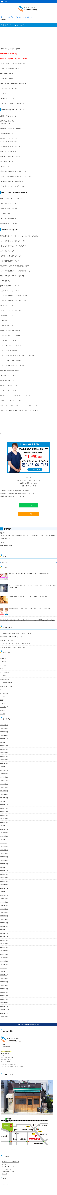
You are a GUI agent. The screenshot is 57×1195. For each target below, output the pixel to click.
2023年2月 (3, 822)
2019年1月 (3, 884)
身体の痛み (3, 707)
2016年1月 (3, 1002)
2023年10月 (3, 804)
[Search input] (27, 562)
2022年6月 (3, 836)
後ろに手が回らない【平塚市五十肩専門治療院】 (13, 647)
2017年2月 (3, 961)
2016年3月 (3, 995)
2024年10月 (3, 770)
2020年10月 (3, 843)
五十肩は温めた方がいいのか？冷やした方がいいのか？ (15, 643)
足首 (1, 703)
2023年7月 (3, 811)
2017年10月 (3, 936)
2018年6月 (3, 909)
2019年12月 (3, 867)
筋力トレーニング (5, 686)
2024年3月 (3, 791)
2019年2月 (3, 881)
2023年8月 (3, 808)
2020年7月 (3, 850)
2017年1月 (3, 964)
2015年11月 (3, 1009)
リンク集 (4, 1174)
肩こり (2, 696)
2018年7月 (3, 905)
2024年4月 (3, 787)
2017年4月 (3, 954)
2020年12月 (3, 839)
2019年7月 (3, 874)
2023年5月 (3, 818)
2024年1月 (3, 798)
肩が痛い (2, 693)
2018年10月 (3, 895)
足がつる (2, 665)
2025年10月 (3, 742)
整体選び (2, 658)
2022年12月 (3, 825)
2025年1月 (3, 763)
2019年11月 (3, 870)
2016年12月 (3, 968)
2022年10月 (3, 829)
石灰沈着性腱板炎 (5, 682)
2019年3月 (3, 877)
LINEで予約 (28, 505)
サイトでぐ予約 (28, 514)
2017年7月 (3, 947)
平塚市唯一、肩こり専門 (6, 640)
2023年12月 (3, 801)
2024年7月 (3, 777)
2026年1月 (3, 735)
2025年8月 (3, 745)
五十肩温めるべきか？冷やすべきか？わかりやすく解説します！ (17, 633)
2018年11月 (3, 891)
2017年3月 (3, 957)
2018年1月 (3, 926)
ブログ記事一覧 (6, 1169)
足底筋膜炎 (3, 662)
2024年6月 (3, 780)
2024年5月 (3, 784)
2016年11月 (3, 971)
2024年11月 (3, 766)
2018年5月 (3, 912)
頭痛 (1, 710)
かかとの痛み (4, 672)
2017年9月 (3, 940)
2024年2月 (3, 794)
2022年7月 (3, 832)
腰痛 (1, 700)
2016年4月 (3, 992)
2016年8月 (3, 978)
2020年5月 (3, 857)
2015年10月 (3, 1013)
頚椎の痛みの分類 (6, 545)
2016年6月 (3, 985)
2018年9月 (3, 898)
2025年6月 (3, 752)
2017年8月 (3, 943)
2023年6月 (3, 815)
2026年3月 (3, 728)
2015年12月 (3, 1006)
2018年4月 (3, 916)
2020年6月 (3, 853)
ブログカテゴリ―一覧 (8, 1166)
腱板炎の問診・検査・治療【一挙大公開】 (11, 637)
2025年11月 (3, 738)
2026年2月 (3, 732)
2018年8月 (3, 902)
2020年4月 (3, 860)
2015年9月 (3, 1016)
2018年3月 (3, 919)
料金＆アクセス (6, 1164)
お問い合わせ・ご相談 (8, 1171)
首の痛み (2, 714)
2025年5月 (3, 756)
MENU (6, 2)
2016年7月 (3, 982)
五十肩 (2, 675)
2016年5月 (3, 988)
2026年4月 (3, 725)
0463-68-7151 (5, 1053)
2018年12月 (3, 888)
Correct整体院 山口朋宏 (33, 1024)
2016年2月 (3, 999)
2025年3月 (3, 759)
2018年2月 (3, 923)
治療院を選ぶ (4, 679)
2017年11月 (3, 933)
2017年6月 (3, 950)
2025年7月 (3, 749)
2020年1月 (3, 863)
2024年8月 (3, 773)
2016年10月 (3, 975)
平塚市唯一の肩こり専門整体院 (10, 1162)
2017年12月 (3, 929)
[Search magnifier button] (55, 562)
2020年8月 (3, 846)
